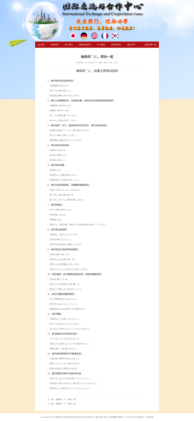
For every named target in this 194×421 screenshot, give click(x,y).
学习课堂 (101, 45)
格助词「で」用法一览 (65, 399)
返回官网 (149, 45)
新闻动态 (55, 45)
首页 (43, 45)
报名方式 (131, 45)
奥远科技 (150, 417)
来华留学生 (116, 45)
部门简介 (69, 45)
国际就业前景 (85, 45)
